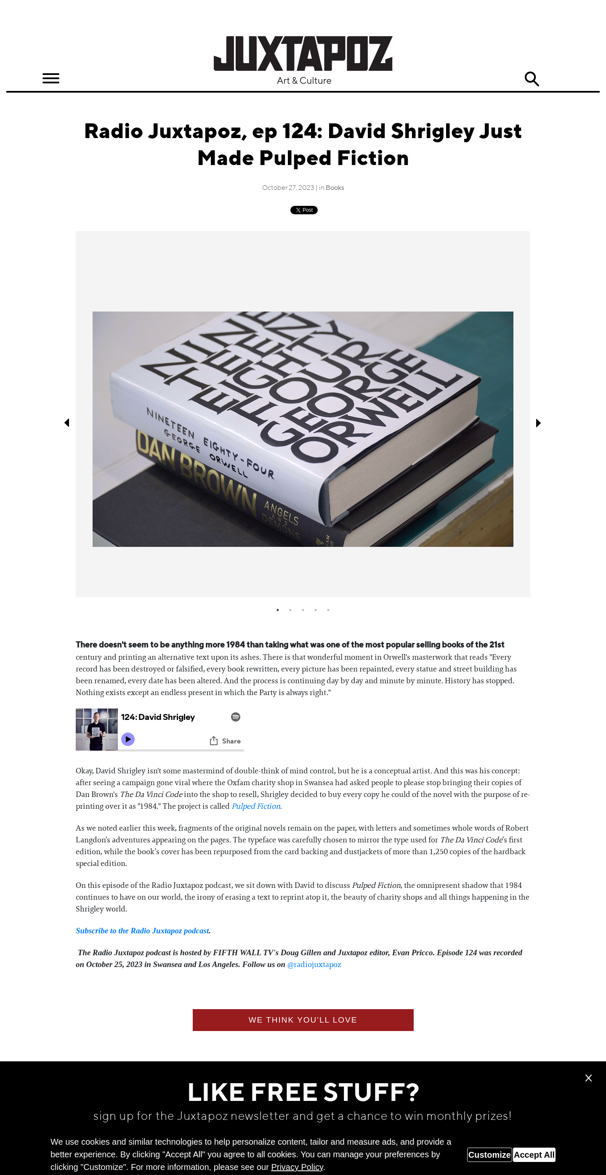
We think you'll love (303, 1019)
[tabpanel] (303, 414)
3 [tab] (303, 610)
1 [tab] (278, 610)
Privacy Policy (297, 1167)
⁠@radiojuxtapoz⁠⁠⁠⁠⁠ (314, 964)
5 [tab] (328, 610)
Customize (489, 1154)
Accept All (534, 1154)
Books (335, 188)
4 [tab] (315, 610)
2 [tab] (290, 610)
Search (532, 79)
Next (538, 422)
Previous (67, 422)
